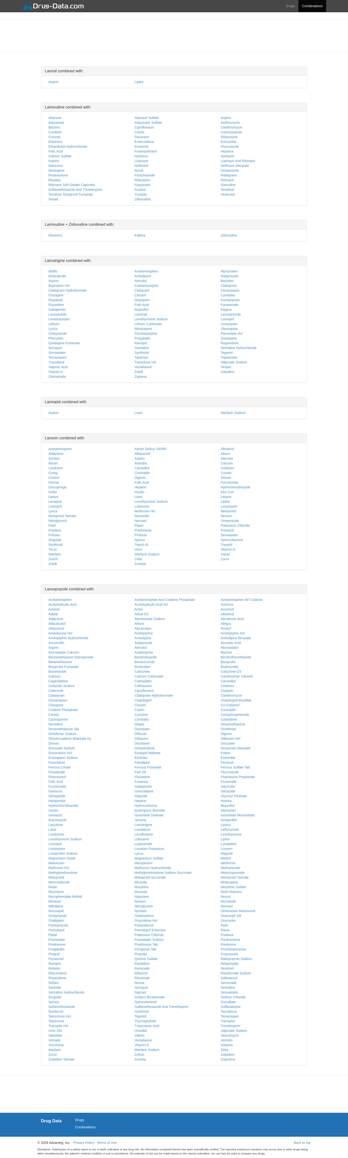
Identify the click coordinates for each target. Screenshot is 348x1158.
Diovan (226, 478)
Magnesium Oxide (61, 858)
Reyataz (54, 180)
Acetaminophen (146, 271)
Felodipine (142, 762)
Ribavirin (140, 973)
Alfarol (139, 624)
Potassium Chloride (235, 525)
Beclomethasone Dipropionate (70, 657)
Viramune (228, 194)
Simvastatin (57, 353)
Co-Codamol (230, 705)
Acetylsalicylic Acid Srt (151, 604)
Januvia (140, 820)
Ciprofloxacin (144, 127)
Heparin (140, 487)
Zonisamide (57, 376)
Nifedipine (55, 906)
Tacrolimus (229, 1011)
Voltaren (227, 1045)
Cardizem (55, 468)
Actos (138, 609)
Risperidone (230, 343)
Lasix (138, 413)
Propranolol (229, 954)
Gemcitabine (143, 791)
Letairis (226, 497)
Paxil (52, 525)
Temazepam (57, 357)
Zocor (225, 559)
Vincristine (56, 1045)
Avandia (140, 463)
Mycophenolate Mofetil (65, 896)
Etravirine (141, 146)
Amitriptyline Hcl (233, 633)
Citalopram (229, 286)
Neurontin (141, 516)
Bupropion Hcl (59, 286)
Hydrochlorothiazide (235, 487)
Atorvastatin (229, 648)
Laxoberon (142, 829)
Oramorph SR (231, 916)
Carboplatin (143, 681)
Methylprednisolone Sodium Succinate (162, 873)
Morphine (141, 887)
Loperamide (143, 844)
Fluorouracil (57, 777)
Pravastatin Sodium (148, 940)
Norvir (138, 170)
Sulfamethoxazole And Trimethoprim (75, 190)
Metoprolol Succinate (150, 877)
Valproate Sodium (234, 362)
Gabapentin (57, 309)
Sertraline (141, 348)
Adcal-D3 (141, 614)
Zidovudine (142, 199)
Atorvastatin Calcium (63, 652)
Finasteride (56, 772)
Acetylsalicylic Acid (62, 604)
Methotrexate (230, 868)
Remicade (142, 968)
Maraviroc (55, 166)
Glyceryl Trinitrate (234, 796)
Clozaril (140, 295)
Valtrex (139, 1035)
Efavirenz (55, 142)
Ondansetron (144, 916)
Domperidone (144, 748)
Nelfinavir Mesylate (235, 166)
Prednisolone (58, 175)
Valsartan (55, 1035)
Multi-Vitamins (231, 892)
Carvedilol (141, 468)
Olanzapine (229, 329)
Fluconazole (230, 146)
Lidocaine (141, 839)
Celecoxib (55, 691)
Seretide (54, 987)
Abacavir (54, 118)
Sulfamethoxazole (61, 1007)
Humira (226, 801)
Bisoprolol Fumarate (63, 667)
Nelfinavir (141, 166)
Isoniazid (227, 156)
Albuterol (227, 449)
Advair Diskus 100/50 (150, 449)
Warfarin (54, 554)
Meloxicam (56, 863)
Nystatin (140, 911)
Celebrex (227, 468)
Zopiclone (228, 1059)
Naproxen (141, 896)
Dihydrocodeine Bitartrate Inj (69, 738)
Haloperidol (56, 801)
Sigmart (140, 992)
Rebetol (54, 968)
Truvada (140, 194)
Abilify (52, 271)
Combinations (312, 6)
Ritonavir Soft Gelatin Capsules (71, 185)
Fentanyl (227, 762)
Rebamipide (230, 964)
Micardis (140, 882)
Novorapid (56, 911)
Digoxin (140, 478)
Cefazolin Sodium (61, 686)
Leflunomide (230, 829)
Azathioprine (143, 652)
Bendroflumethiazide (236, 657)
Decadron (55, 724)
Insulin (139, 492)
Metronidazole (59, 882)
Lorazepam (229, 324)
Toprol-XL (141, 545)
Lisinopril (227, 319)
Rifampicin (142, 180)
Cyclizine (141, 715)
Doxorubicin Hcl (60, 753)
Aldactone (55, 454)
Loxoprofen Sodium (62, 853)
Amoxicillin (56, 643)
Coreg (53, 473)
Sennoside (229, 983)
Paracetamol (143, 925)
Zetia (138, 559)
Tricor (52, 549)
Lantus (53, 497)
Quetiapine (229, 338)
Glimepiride (56, 796)
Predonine (228, 944)
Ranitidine (141, 964)
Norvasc (140, 521)
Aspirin (53, 82)
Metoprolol (228, 511)
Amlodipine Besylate (236, 638)
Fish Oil (140, 772)
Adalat (53, 614)
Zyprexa (140, 376)
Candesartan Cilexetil (237, 676)
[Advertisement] (174, 35)
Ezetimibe (228, 758)
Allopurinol (142, 454)
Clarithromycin (231, 127)
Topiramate (229, 357)
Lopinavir (141, 161)
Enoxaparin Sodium (63, 758)
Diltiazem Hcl (230, 738)
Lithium (53, 324)
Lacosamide (57, 314)
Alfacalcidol (56, 624)
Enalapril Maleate (147, 753)
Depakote (55, 300)
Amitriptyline (143, 633)
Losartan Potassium (149, 849)
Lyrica (52, 329)
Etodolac (140, 758)
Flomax (53, 482)
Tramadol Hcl (58, 1026)
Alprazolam (229, 271)
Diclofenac (228, 729)
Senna (139, 983)
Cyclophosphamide (235, 715)
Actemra (227, 604)
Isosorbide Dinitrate (148, 815)
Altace (225, 454)
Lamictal (140, 314)
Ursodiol (140, 1031)
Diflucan (140, 734)
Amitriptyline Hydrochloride (68, 638)
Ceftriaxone (143, 686)
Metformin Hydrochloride (152, 868)
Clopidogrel (142, 700)
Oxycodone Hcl (145, 920)
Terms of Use (106, 1143)
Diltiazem (141, 738)
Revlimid (227, 968)
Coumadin (142, 473)
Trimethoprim (230, 1026)
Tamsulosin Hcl (59, 1016)
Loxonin (226, 849)
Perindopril (56, 930)
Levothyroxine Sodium (151, 319)
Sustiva (139, 190)
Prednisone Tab (146, 944)
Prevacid (227, 530)
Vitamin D (55, 372)
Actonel (54, 609)
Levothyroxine (231, 834)
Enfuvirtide (229, 142)
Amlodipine (142, 276)
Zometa (140, 564)
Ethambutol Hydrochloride (67, 146)
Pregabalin (142, 338)
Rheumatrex (57, 973)
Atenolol (140, 281)
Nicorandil (228, 901)
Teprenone (56, 1021)
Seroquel (55, 348)
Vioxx (138, 549)
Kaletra (53, 161)
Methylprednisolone (62, 873)
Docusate (228, 743)
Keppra (226, 309)
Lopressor (141, 506)
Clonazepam (230, 290)
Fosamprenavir (145, 151)
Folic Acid (55, 151)
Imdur (52, 492)
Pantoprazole (58, 925)
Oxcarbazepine (145, 333)
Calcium (227, 463)
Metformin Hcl (144, 511)
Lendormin (56, 834)
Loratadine (229, 844)
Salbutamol (229, 978)
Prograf (53, 954)
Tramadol (228, 1021)
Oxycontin (228, 920)
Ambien (54, 458)
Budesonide (229, 667)
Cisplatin (227, 691)
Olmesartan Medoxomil (238, 911)
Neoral (226, 896)
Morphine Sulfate (233, 887)
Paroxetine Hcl (232, 333)
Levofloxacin (143, 834)
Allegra (226, 624)
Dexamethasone (233, 724)
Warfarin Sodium (233, 413)
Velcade (54, 1040)
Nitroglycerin (57, 521)
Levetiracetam (59, 319)
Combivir (55, 132)
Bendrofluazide (145, 657)
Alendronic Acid (232, 619)
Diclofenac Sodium (62, 734)
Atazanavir (56, 122)
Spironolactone (232, 540)
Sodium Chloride (233, 997)
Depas (139, 724)
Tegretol (227, 353)
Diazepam (142, 300)
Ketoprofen (229, 820)
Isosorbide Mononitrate (238, 815)
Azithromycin (230, 122)
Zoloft (138, 372)
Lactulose (55, 825)
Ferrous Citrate (59, 767)
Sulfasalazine (231, 1007)
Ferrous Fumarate (147, 767)
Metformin (228, 863)
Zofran (139, 1054)
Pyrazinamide (144, 175)
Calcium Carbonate (148, 676)
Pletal (52, 935)
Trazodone (56, 362)
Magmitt (227, 853)
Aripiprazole (229, 276)
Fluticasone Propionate (238, 777)
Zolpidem (228, 372)
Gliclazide (228, 791)
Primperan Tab (145, 949)
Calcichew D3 (231, 671)
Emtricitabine (144, 142)
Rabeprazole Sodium (236, 959)
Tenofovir (227, 190)
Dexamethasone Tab (63, 729)
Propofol (140, 954)
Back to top (302, 1143)
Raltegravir (229, 175)
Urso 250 (55, 1031)
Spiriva (139, 540)
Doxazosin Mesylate (236, 748)
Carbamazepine (146, 286)
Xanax (225, 554)
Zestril (53, 559)
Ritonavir (227, 180)
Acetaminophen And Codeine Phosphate (164, 600)
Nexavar (54, 901)
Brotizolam (142, 667)
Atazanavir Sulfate (148, 122)
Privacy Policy (83, 1143)
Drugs (290, 6)
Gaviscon (55, 791)
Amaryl (226, 628)
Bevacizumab (144, 662)
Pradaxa (54, 530)
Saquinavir (142, 185)
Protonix (140, 535)
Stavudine (228, 185)
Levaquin (55, 501)
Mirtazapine (143, 329)
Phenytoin (55, 338)
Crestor (53, 478)
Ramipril (140, 343)
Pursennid (56, 959)
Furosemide (229, 305)
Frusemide (229, 782)
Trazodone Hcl (145, 362)
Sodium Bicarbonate (149, 997)
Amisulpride (57, 276)
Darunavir (141, 137)
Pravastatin (56, 940)
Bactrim (54, 127)
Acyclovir (227, 609)
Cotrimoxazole (231, 132)
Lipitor (139, 82)
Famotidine (56, 762)
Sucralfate (228, 1002)
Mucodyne (56, 892)
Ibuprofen (141, 309)
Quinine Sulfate (145, 959)
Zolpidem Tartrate (61, 1059)
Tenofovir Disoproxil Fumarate (70, 194)
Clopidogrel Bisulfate (236, 700)
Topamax (141, 357)
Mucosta (140, 892)
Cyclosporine (58, 719)
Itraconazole (57, 820)
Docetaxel (141, 743)
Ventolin (227, 1040)
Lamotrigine (143, 825)
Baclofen (227, 281)
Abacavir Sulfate (146, 118)
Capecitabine (58, 681)
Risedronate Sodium (236, 973)
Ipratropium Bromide (149, 810)
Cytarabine (229, 719)
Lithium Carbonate (148, 324)
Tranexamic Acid (146, 1026)
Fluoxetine (56, 305)
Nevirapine (56, 170)
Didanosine (229, 137)
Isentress (141, 156)
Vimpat (226, 367)
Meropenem (143, 863)
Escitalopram (230, 300)
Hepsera (227, 151)
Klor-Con (227, 492)
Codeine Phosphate (63, 710)
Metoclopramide (233, 873)
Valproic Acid (58, 367)
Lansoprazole (231, 314)
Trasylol (226, 545)
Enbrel (225, 753)
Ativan (53, 463)
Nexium (226, 516)
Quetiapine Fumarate (64, 343)
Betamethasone (60, 662)
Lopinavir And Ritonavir (238, 161)
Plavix (138, 525)
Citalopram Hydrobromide (67, 290)
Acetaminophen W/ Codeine (241, 600)
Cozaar (226, 473)
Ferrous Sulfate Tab (235, 767)
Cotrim (139, 132)
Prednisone (142, 530)
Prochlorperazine (233, 949)
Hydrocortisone (145, 806)
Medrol (226, 858)
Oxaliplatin (56, 920)
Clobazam (142, 290)
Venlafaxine (143, 367)
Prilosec (54, 535)
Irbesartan (228, 810)
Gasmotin (228, 786)
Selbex (53, 983)
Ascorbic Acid (231, 643)
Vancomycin (230, 1035)
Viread (53, 199)
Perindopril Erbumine (150, 930)
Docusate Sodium (61, 748)
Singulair (54, 540)
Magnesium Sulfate (148, 858)
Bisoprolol (228, 662)
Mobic (52, 887)
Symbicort (55, 1011)
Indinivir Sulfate (59, 156)
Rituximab (141, 978)
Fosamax (141, 782)
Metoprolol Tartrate (62, 516)
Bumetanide (57, 671)
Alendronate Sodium (149, 619)
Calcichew (142, 671)
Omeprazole (230, 170)
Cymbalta (228, 295)
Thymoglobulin (145, 1021)
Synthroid (141, 353)
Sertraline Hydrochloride (239, 348)
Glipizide (140, 796)
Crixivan (54, 137)
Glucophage (57, 487)
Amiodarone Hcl (60, 633)
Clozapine (55, 295)
